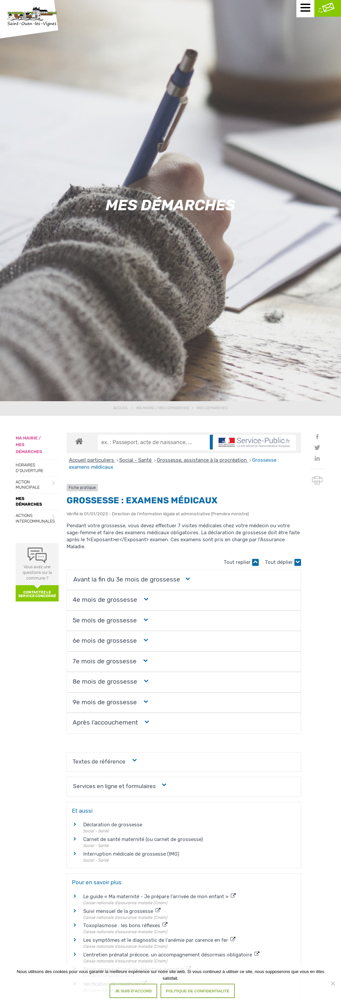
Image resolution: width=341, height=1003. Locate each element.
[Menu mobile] (305, 8)
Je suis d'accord (133, 991)
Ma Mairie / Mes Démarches (162, 408)
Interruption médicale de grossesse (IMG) (131, 854)
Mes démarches (29, 501)
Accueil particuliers (92, 460)
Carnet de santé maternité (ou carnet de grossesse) (143, 839)
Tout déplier (283, 562)
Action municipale (28, 484)
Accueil (120, 408)
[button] (126, 579)
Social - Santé (136, 460)
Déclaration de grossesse (112, 825)
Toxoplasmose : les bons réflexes (125, 925)
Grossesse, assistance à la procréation (202, 460)
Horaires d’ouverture (29, 467)
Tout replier (241, 562)
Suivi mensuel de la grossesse (122, 911)
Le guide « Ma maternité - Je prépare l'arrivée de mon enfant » (159, 897)
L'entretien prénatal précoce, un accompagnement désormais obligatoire (171, 955)
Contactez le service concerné (37, 594)
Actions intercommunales (35, 518)
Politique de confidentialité (197, 991)
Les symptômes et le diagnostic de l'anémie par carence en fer (159, 940)
